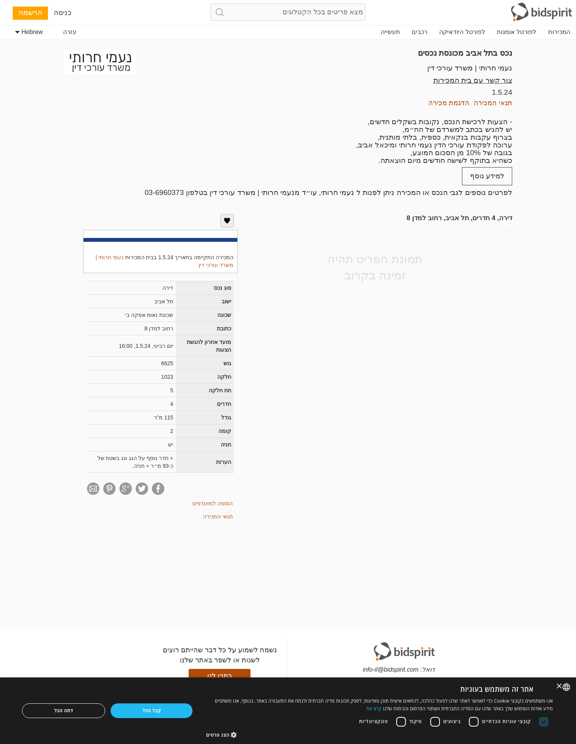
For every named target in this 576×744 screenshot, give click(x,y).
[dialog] (288, 710)
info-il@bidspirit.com (390, 669)
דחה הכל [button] (63, 710)
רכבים (420, 32)
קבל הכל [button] (152, 710)
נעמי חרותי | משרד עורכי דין (469, 68)
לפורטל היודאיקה (462, 32)
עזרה (70, 32)
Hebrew (29, 32)
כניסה (63, 13)
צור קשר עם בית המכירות (472, 80)
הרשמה (30, 13)
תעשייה (390, 32)
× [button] (559, 686)
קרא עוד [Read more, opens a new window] (374, 708)
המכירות (559, 32)
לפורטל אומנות (516, 32)
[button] (379, 734)
